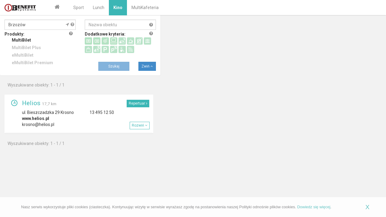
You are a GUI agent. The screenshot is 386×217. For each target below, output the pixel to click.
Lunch (98, 7)
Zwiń (147, 66)
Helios (31, 103)
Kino (117, 7)
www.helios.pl (35, 118)
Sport (78, 7)
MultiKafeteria (145, 7)
